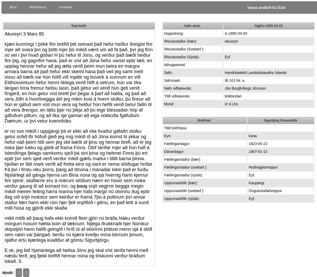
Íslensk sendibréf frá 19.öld (266, 7)
